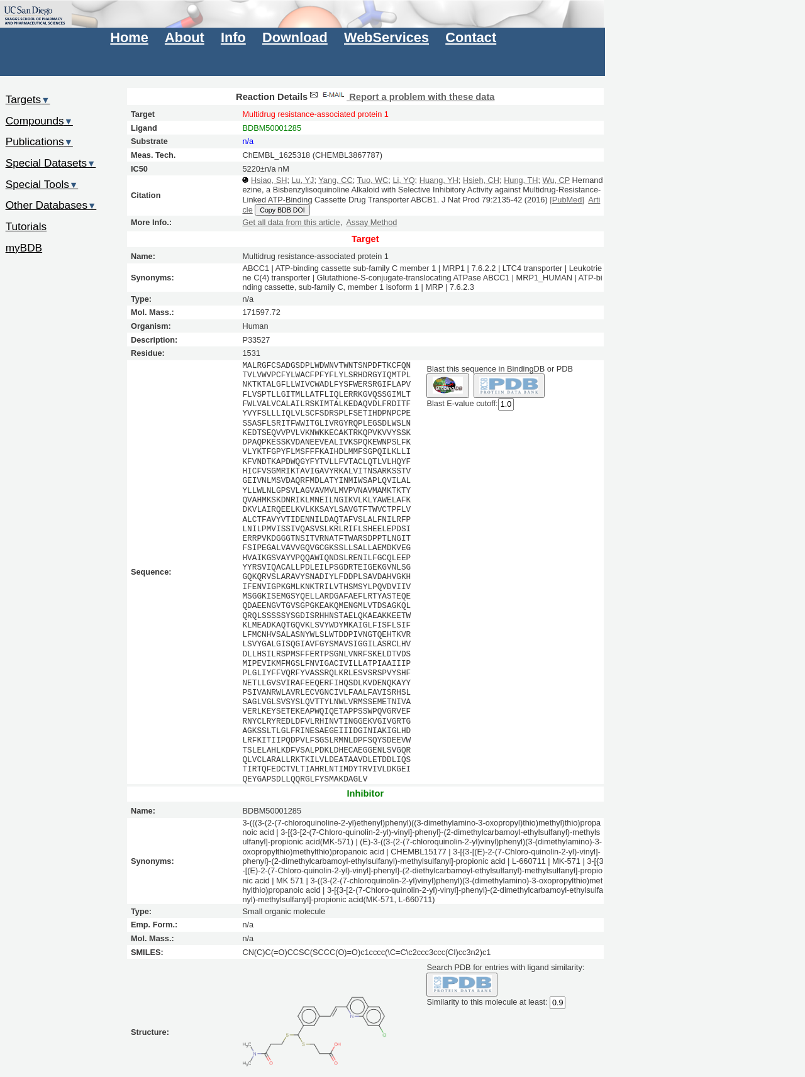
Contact (470, 37)
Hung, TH (521, 180)
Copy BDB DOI (282, 210)
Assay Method (372, 222)
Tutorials (26, 226)
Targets (28, 99)
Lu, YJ (303, 180)
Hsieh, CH (481, 180)
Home (129, 37)
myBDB (24, 247)
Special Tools (42, 184)
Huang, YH (438, 180)
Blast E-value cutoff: (461, 403)
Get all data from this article (291, 222)
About (184, 37)
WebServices (386, 37)
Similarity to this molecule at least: (486, 1002)
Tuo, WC (372, 180)
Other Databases (51, 205)
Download (295, 37)
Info (233, 37)
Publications (39, 141)
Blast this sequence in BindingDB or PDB (499, 368)
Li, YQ (403, 180)
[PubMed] (567, 199)
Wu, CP (556, 180)
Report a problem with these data (401, 97)
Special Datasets (51, 163)
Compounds (39, 120)
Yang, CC (335, 180)
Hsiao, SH (269, 180)
